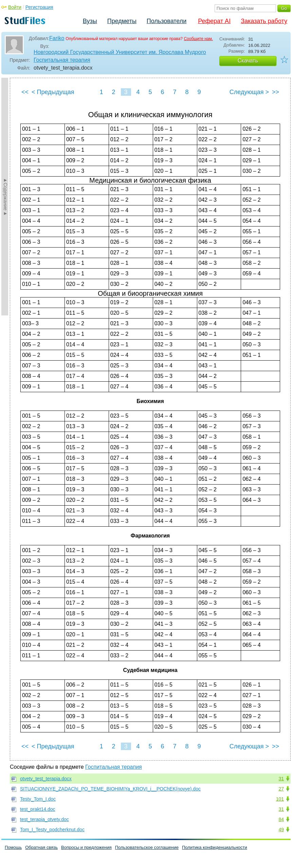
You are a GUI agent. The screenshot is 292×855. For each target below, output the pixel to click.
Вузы (90, 21)
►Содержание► (5, 196)
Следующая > (249, 92)
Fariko (56, 38)
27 (281, 789)
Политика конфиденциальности (214, 847)
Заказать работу (264, 21)
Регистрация (39, 7)
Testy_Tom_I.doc (38, 799)
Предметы (121, 21)
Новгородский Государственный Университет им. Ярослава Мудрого (120, 52)
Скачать (248, 60)
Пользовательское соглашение (147, 847)
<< (25, 92)
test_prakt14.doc (37, 809)
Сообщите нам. (198, 39)
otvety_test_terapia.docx (46, 778)
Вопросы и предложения (86, 847)
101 (280, 799)
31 (281, 778)
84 (281, 819)
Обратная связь (41, 847)
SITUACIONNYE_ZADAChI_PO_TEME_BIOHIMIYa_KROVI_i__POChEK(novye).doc (110, 789)
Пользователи (166, 21)
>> (275, 92)
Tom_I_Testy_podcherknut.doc (52, 829)
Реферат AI (214, 21)
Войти (14, 7)
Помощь (13, 847)
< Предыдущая (53, 92)
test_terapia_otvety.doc (44, 819)
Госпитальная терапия (62, 60)
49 (281, 829)
